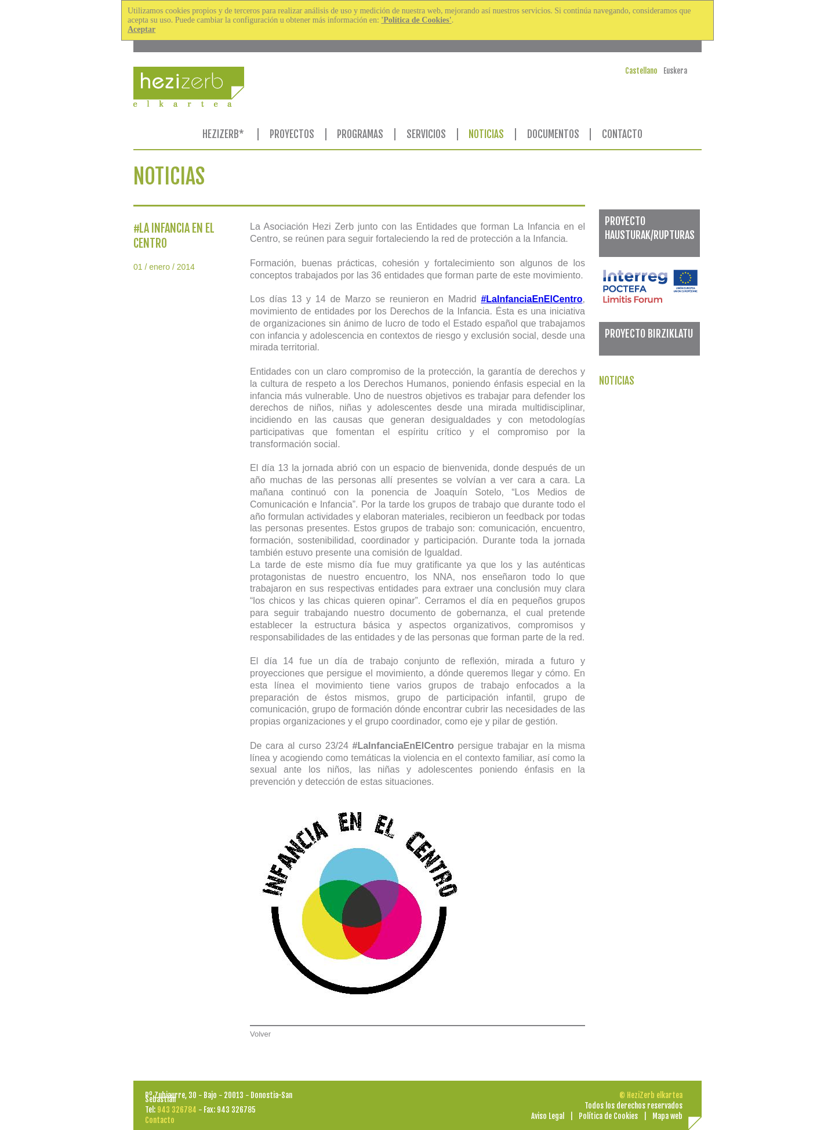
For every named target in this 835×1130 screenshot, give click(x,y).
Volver (260, 1034)
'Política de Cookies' (416, 20)
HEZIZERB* (223, 134)
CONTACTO (622, 134)
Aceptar (141, 29)
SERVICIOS (426, 134)
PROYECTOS (292, 134)
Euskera (675, 70)
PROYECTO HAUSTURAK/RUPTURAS (650, 228)
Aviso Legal (547, 1116)
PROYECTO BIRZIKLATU (649, 333)
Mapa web (667, 1116)
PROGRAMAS (360, 134)
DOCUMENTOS (553, 134)
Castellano (641, 70)
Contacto (160, 1120)
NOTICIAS (486, 134)
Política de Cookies (608, 1116)
